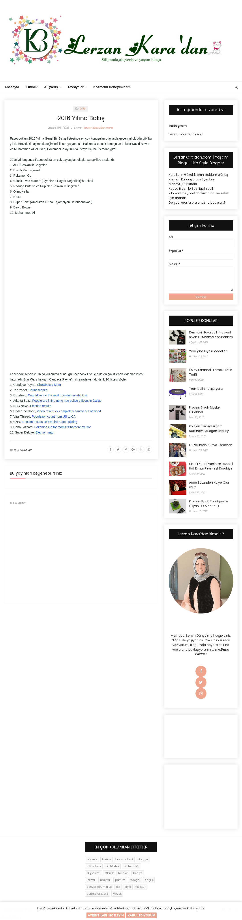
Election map (44, 432)
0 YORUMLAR (23, 450)
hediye (137, 873)
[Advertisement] (81, 251)
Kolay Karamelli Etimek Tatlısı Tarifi (211, 372)
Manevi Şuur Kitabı (183, 184)
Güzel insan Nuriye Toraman (210, 445)
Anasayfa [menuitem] (11, 87)
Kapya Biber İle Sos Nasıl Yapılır (192, 188)
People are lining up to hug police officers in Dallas (66, 400)
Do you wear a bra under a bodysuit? (197, 202)
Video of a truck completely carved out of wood (69, 411)
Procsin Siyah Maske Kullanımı (204, 409)
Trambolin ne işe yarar (206, 388)
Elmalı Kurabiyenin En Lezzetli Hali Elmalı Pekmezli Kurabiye (211, 466)
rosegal (135, 880)
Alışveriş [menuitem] (51, 87)
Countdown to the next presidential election (57, 395)
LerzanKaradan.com (98, 128)
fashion (123, 873)
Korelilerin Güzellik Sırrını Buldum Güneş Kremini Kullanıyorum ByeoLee (198, 177)
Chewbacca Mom (49, 384)
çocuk (117, 893)
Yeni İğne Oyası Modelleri (208, 351)
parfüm (120, 880)
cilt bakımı (94, 866)
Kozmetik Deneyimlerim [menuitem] (112, 87)
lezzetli (91, 880)
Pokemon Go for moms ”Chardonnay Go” (62, 427)
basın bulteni (124, 859)
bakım (106, 859)
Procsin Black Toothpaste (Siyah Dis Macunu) (208, 503)
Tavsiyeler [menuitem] (76, 87)
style (128, 887)
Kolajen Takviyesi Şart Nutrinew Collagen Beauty (209, 428)
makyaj (105, 880)
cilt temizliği (131, 866)
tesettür (140, 887)
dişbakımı (93, 873)
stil (118, 887)
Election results (40, 406)
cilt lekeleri (112, 866)
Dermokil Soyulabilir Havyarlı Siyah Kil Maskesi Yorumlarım (211, 334)
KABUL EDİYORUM (141, 915)
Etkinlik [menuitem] (32, 87)
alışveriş (92, 859)
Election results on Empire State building (49, 422)
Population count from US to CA (53, 416)
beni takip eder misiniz (186, 134)
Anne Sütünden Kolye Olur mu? (209, 484)
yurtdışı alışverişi (98, 893)
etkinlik (109, 873)
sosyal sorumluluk (99, 887)
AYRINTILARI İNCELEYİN (106, 915)
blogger (142, 859)
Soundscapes (38, 390)
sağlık (149, 880)
